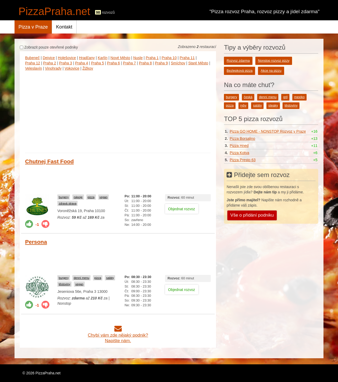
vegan (103, 197)
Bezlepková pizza (239, 71)
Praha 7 (129, 63)
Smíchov (178, 63)
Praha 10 (169, 58)
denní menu (81, 277)
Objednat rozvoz (181, 209)
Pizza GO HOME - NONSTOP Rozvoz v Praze (268, 131)
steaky (273, 105)
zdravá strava (67, 203)
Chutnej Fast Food (49, 161)
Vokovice (71, 68)
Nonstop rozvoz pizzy (274, 61)
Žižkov (87, 68)
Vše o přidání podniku (252, 215)
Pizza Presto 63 (243, 160)
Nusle (138, 58)
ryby (243, 105)
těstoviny (64, 284)
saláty (110, 277)
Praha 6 (113, 63)
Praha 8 (145, 63)
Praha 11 (187, 58)
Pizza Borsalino (242, 138)
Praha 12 (32, 63)
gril (285, 97)
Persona (36, 242)
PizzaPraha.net (54, 11)
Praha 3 (65, 63)
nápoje (78, 197)
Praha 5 (97, 63)
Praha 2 (49, 63)
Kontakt (64, 27)
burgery (64, 197)
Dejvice (49, 58)
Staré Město (198, 63)
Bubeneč (32, 58)
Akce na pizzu (271, 71)
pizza (91, 197)
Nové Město (120, 58)
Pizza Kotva (239, 153)
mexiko (299, 97)
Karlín (102, 58)
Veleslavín (33, 68)
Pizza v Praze (33, 27)
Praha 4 (81, 63)
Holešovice (67, 58)
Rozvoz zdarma (238, 61)
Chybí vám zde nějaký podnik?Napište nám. (118, 335)
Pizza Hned (239, 146)
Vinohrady (53, 68)
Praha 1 (152, 58)
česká (248, 97)
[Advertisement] (118, 110)
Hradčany (87, 58)
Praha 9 (161, 63)
